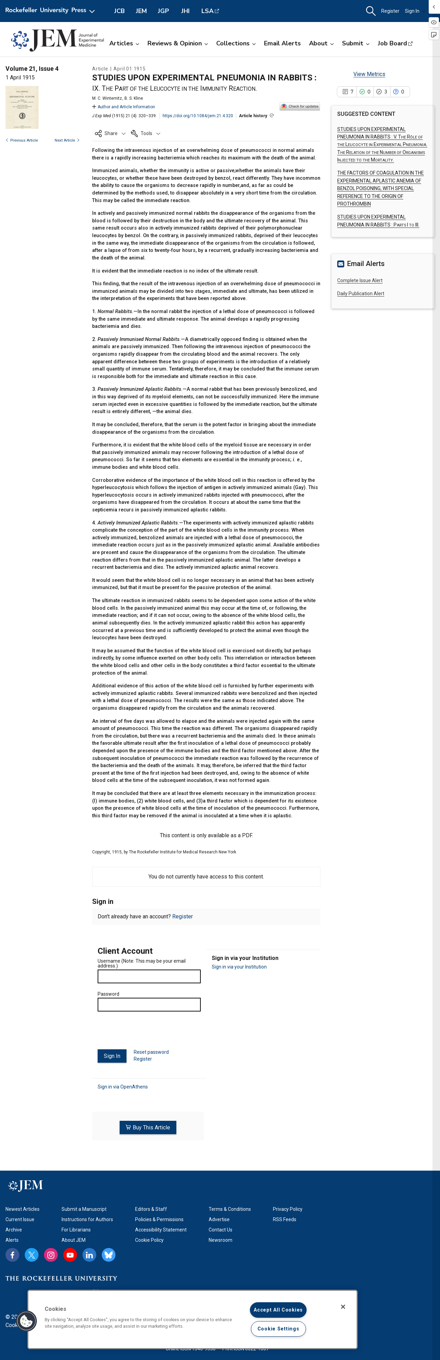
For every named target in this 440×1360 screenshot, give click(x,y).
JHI (185, 11)
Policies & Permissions (159, 1217)
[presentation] (150, 1033)
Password (108, 994)
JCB (119, 11)
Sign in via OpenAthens (123, 1086)
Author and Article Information (123, 106)
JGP (163, 11)
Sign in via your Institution (239, 967)
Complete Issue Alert (360, 280)
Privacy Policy (287, 1207)
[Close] (343, 1306)
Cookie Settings (278, 1329)
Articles (124, 43)
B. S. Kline (133, 98)
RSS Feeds (284, 1217)
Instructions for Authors (87, 1217)
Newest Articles (23, 1207)
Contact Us (220, 1227)
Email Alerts (282, 43)
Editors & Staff (151, 1207)
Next (67, 140)
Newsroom (220, 1238)
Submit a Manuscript (84, 1207)
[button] (371, 11)
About (321, 43)
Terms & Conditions (230, 1207)
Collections (236, 43)
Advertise (219, 1217)
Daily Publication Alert (360, 293)
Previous (22, 140)
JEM (141, 11)
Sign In (415, 11)
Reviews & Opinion (177, 43)
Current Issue (20, 1217)
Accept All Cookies (278, 1310)
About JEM (74, 1238)
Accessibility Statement (161, 1227)
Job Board (392, 43)
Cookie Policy (149, 1238)
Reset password (151, 1052)
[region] (193, 1319)
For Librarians (76, 1227)
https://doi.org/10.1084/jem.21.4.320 (198, 115)
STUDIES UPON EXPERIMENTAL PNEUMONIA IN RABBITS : (382, 144)
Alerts (12, 1238)
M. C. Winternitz (107, 98)
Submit (356, 43)
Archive (14, 1227)
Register (390, 11)
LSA (207, 11)
